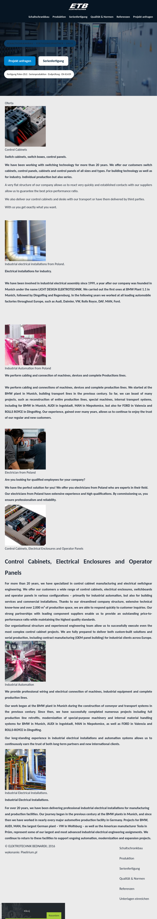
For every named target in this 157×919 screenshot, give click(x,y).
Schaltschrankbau (38, 17)
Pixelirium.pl (29, 852)
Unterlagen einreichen (134, 899)
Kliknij (27, 911)
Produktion (59, 17)
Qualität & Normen (102, 17)
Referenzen (123, 17)
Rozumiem (54, 915)
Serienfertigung (78, 17)
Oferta (9, 103)
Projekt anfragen (143, 17)
